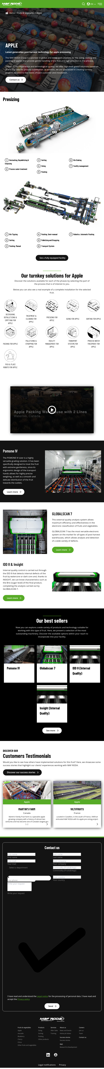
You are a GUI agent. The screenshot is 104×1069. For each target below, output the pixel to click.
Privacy (62, 1066)
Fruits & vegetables (26, 13)
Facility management (80, 166)
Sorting (43, 160)
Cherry (20, 1040)
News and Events (65, 1032)
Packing (44, 172)
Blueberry (21, 1038)
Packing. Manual (15, 246)
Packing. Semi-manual (49, 234)
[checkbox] (52, 952)
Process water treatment (18, 169)
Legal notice (42, 997)
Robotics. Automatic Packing (83, 234)
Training (53, 1035)
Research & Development (68, 1048)
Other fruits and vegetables (27, 1046)
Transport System (47, 246)
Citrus (20, 1043)
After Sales (54, 1032)
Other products (43, 1040)
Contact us (82, 1039)
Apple (20, 1032)
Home (12, 13)
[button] (29, 878)
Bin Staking (77, 160)
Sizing (43, 166)
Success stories (65, 1041)
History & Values (65, 1035)
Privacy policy (23, 1000)
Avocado (21, 1035)
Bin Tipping (13, 234)
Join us (81, 1032)
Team (81, 1035)
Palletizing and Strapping (50, 240)
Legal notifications (47, 1066)
